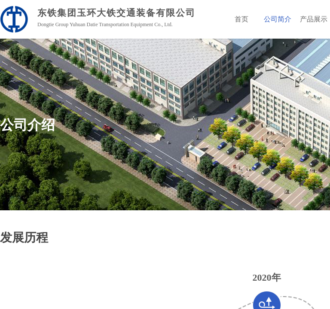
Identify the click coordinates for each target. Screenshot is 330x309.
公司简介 (277, 19)
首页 (241, 19)
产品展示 (313, 19)
